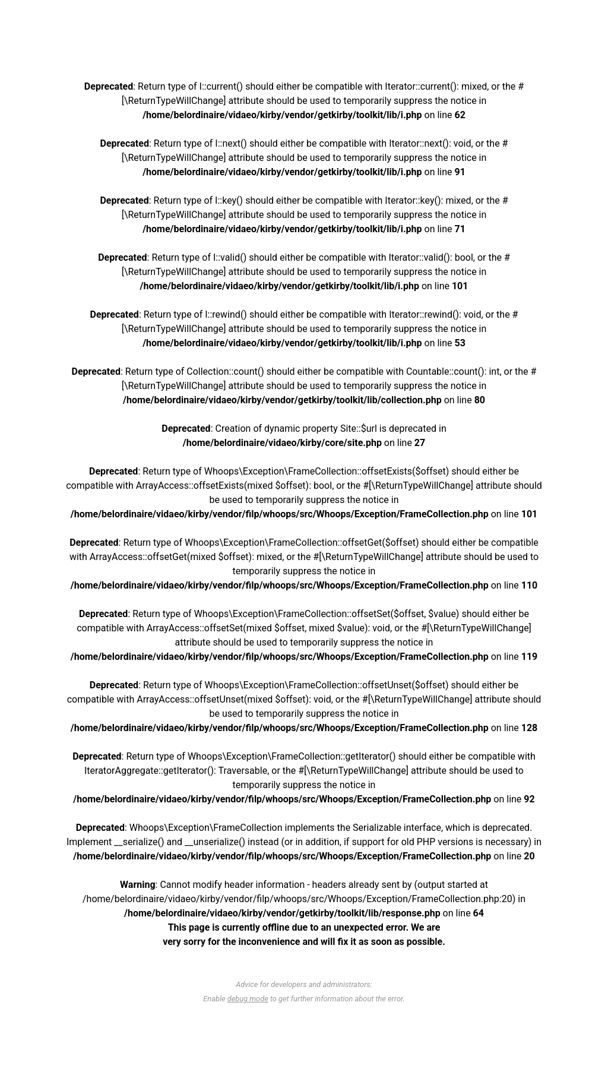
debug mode (247, 998)
